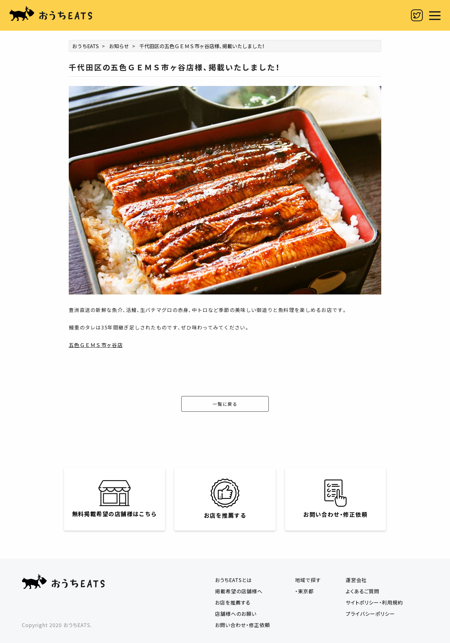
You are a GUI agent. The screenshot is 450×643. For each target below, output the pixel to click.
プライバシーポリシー (370, 613)
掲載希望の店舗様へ (238, 591)
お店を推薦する (232, 602)
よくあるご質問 (362, 591)
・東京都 (304, 591)
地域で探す (308, 580)
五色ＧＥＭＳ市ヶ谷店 (96, 345)
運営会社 (356, 580)
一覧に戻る (224, 404)
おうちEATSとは (233, 580)
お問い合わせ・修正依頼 (242, 625)
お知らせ (119, 46)
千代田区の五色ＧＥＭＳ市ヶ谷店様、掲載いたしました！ (201, 46)
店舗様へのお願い (236, 613)
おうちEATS (85, 46)
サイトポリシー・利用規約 (374, 602)
